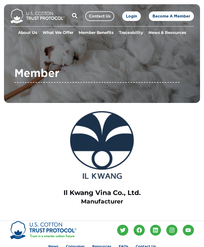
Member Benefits (96, 32)
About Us (27, 32)
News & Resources (167, 32)
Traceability (131, 32)
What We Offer (57, 32)
